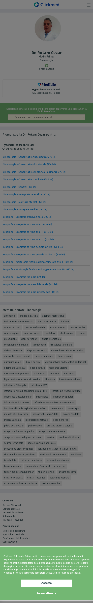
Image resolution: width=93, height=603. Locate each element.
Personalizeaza (46, 593)
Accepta (46, 583)
